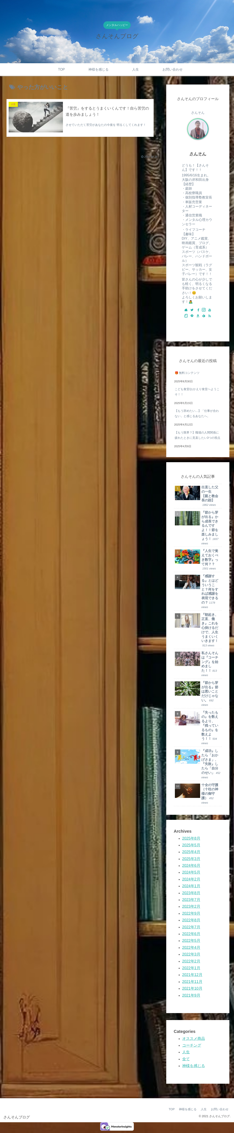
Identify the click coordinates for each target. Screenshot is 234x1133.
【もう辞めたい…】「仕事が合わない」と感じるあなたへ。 (197, 413)
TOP (172, 1109)
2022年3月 (191, 954)
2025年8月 (191, 838)
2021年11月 (192, 982)
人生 (186, 1052)
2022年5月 (191, 940)
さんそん (197, 154)
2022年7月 (191, 927)
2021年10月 (192, 988)
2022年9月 (191, 913)
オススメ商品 (193, 1038)
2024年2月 (191, 879)
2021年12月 (192, 975)
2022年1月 (191, 968)
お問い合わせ (220, 1109)
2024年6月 (191, 865)
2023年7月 (191, 900)
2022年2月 (191, 961)
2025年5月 (191, 845)
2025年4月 (191, 852)
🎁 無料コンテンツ (187, 373)
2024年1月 (191, 886)
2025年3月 (191, 859)
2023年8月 (191, 893)
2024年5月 (191, 872)
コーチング (191, 1045)
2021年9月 (191, 995)
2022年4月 (191, 947)
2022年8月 (191, 920)
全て (186, 1059)
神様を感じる (193, 1066)
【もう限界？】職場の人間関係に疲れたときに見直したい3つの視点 (198, 435)
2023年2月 (191, 906)
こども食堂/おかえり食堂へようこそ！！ (197, 391)
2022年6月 (191, 934)
